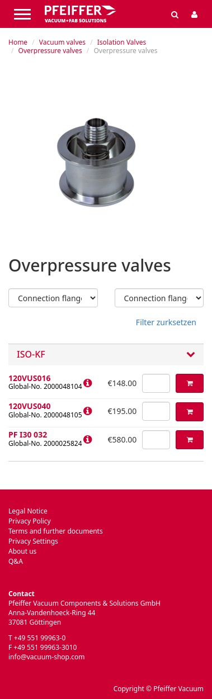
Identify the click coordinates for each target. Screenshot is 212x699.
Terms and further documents (55, 531)
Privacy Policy (29, 521)
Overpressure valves (50, 50)
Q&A (15, 561)
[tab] (106, 354)
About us (22, 551)
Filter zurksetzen (166, 322)
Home (17, 42)
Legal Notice (28, 511)
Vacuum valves (62, 42)
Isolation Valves (122, 42)
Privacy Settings (33, 541)
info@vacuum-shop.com (46, 657)
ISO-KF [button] (106, 355)
